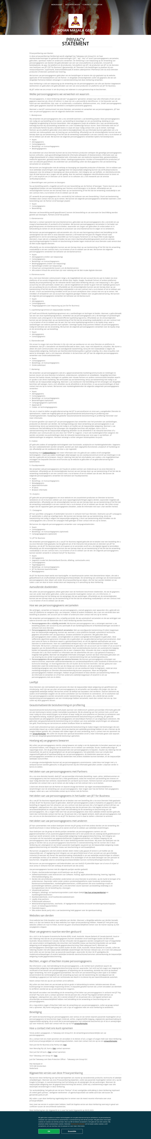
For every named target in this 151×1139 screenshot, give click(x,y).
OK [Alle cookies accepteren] (49, 1131)
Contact (87, 4)
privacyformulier (39, 734)
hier (65, 1045)
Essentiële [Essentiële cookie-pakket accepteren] (72, 1131)
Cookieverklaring (49, 453)
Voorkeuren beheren (78, 1124)
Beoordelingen (72, 4)
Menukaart (56, 4)
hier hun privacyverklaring (95, 892)
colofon (98, 4)
